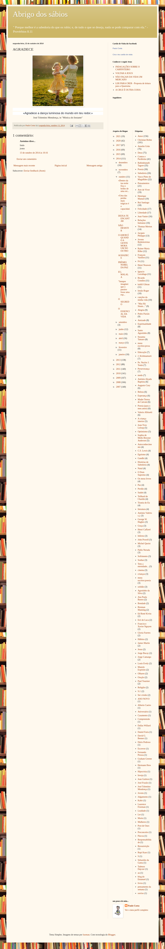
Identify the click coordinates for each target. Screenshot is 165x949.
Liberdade (142, 212)
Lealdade (142, 811)
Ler (139, 814)
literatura (142, 509)
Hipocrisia (142, 771)
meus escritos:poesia (144, 579)
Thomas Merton (145, 226)
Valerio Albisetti (145, 412)
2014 (118, 158)
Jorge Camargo (144, 657)
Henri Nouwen (144, 265)
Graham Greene (145, 759)
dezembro (123, 162)
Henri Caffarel (144, 529)
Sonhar (141, 560)
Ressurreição (143, 846)
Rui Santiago (143, 202)
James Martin (144, 643)
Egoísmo (142, 454)
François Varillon (141, 256)
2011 (118, 369)
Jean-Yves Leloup (142, 426)
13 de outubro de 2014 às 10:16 (34, 153)
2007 (118, 387)
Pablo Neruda (144, 550)
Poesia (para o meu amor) (144, 407)
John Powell (143, 540)
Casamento (143, 715)
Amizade (142, 320)
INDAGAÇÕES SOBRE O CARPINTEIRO (128, 68)
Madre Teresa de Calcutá (144, 400)
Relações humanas (142, 221)
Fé (139, 261)
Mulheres (142, 822)
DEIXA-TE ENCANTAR (124, 218)
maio (121, 334)
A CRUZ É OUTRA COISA (128, 90)
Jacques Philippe (141, 234)
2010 (118, 373)
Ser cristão (142, 695)
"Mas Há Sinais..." (142, 305)
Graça (140, 526)
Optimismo (143, 431)
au (139, 873)
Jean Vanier (143, 216)
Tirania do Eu (144, 503)
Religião (141, 687)
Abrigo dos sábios (40, 14)
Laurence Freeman (142, 805)
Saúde (140, 492)
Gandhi (141, 458)
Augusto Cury (144, 385)
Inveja (140, 775)
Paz (139, 485)
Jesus (140, 649)
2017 (118, 145)
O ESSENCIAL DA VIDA (124, 313)
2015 (118, 154)
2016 (118, 150)
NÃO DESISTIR (123, 228)
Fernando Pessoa (142, 753)
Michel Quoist (144, 543)
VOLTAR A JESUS (124, 73)
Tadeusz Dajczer (141, 867)
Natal (140, 468)
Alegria (141, 310)
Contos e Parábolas (142, 157)
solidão (141, 587)
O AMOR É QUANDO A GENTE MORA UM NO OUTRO (123, 243)
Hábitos (141, 639)
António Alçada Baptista (145, 380)
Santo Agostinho (142, 331)
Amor (140, 136)
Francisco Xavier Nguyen (144, 625)
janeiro (122, 354)
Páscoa (141, 836)
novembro (123, 169)
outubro (122, 177)
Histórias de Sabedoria (143, 463)
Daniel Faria (143, 732)
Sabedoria (142, 173)
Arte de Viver (144, 190)
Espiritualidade (144, 324)
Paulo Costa (117, 48)
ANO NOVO (143, 699)
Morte (140, 818)
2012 (118, 364)
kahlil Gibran (143, 284)
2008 (118, 382)
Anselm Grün (144, 146)
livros (140, 883)
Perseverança (143, 369)
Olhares (141, 673)
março (122, 343)
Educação (142, 352)
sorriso (141, 893)
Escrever (141, 748)
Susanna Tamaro (141, 338)
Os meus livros (144, 479)
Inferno (141, 536)
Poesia (141, 169)
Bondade (142, 603)
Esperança (142, 396)
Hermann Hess (144, 765)
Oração (141, 677)
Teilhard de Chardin (143, 497)
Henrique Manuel (142, 197)
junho (121, 329)
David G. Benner (142, 737)
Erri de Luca (143, 620)
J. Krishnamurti (145, 356)
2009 (118, 378)
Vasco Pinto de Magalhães (144, 178)
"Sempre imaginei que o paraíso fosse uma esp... (123, 288)
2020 (118, 141)
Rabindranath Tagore (144, 164)
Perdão (141, 489)
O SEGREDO (123, 302)
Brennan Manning (142, 608)
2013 (118, 360)
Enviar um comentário (26, 159)
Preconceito (143, 832)
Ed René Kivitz (144, 613)
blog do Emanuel (142, 878)
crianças (141, 574)
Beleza (141, 392)
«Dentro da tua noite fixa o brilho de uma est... (123, 185)
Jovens (141, 793)
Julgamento (143, 797)
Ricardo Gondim (141, 279)
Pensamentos (143, 183)
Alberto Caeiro (144, 705)
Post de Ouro (143, 826)
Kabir (140, 800)
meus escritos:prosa (144, 344)
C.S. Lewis (143, 451)
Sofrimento (143, 556)
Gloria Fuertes (144, 633)
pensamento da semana (144, 888)
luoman (86, 935)
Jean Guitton (143, 779)
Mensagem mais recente (24, 165)
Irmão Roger (143, 291)
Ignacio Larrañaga (142, 273)
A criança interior (142, 419)
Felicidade (142, 209)
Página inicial (61, 165)
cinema (141, 570)
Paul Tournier (144, 681)
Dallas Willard (144, 725)
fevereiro (123, 347)
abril (121, 338)
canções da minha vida (143, 298)
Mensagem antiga (94, 165)
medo (140, 375)
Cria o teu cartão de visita (122, 54)
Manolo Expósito (142, 668)
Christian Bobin (145, 140)
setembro (123, 322)
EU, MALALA (123, 275)
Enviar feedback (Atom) (34, 171)
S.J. (139, 691)
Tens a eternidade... (143, 565)
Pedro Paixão (143, 314)
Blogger (111, 935)
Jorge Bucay (143, 653)
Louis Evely (143, 663)
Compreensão (144, 719)
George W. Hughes (142, 520)
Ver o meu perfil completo (136, 910)
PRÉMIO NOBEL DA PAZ (123, 265)
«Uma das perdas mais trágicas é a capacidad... (124, 203)
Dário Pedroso (144, 742)
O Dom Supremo (142, 473)
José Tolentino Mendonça (144, 787)
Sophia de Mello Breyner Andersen (144, 438)
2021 (118, 136)
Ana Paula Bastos (142, 598)
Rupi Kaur (142, 852)
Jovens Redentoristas (144, 240)
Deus (140, 153)
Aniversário (143, 711)
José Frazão (143, 783)
